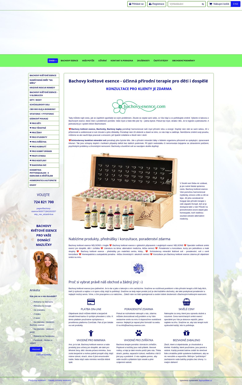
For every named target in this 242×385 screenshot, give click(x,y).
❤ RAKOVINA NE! (38, 165)
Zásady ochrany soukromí (59, 380)
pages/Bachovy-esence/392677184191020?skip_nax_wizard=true (44, 211)
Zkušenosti (143, 60)
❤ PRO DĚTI (35, 123)
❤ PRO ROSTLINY (38, 160)
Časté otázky (161, 60)
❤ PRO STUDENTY (38, 137)
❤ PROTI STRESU (38, 155)
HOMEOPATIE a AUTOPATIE (43, 180)
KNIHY (33, 185)
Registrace (156, 4)
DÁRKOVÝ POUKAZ (39, 118)
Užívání (102, 60)
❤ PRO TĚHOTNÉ (38, 127)
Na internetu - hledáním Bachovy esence (42, 323)
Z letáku (36, 314)
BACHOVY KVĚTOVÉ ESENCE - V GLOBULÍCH (43, 94)
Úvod (53, 60)
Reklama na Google (41, 306)
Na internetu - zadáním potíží (42, 330)
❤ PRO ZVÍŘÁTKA (38, 141)
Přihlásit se (136, 4)
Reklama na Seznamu (42, 302)
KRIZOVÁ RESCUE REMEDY (42, 87)
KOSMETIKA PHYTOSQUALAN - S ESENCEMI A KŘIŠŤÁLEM (41, 172)
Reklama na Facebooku (43, 336)
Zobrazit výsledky (43, 354)
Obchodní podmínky (183, 60)
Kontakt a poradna (122, 60)
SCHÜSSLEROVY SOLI (40, 104)
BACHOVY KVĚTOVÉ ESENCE (43, 75)
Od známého (38, 310)
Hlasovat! (36, 349)
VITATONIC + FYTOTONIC (42, 113)
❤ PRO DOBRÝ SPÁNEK (41, 151)
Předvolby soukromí (37, 380)
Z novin (35, 318)
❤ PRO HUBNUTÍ (38, 146)
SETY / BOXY (36, 100)
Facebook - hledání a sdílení (41, 341)
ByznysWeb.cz (205, 380)
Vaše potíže (88, 60)
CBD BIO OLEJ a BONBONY (42, 109)
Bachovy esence (69, 60)
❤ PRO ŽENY (36, 132)
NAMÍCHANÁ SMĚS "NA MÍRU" (41, 81)
